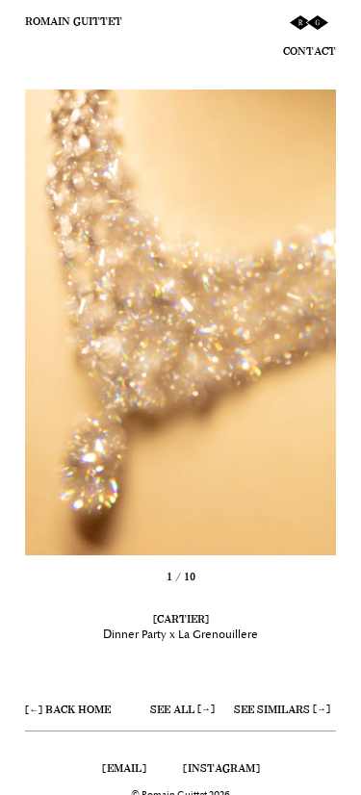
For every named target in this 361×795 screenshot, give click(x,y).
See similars (272, 709)
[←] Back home (68, 709)
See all (172, 709)
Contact (309, 51)
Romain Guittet (73, 21)
